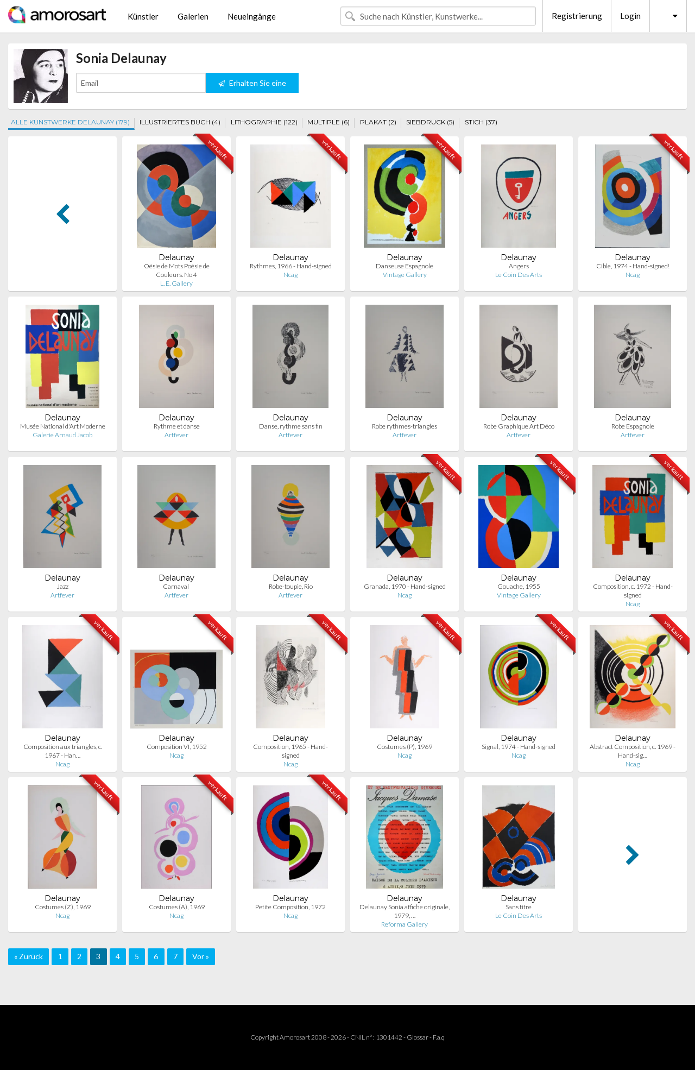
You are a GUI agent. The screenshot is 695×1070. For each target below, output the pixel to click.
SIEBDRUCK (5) (430, 122)
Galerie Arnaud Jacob (62, 435)
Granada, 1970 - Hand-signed (405, 586)
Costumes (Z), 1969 (63, 907)
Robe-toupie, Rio (291, 586)
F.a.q (439, 1037)
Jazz (62, 586)
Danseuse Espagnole (404, 266)
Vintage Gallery (405, 274)
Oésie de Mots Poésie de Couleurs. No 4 (177, 270)
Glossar (417, 1037)
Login (630, 16)
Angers (519, 266)
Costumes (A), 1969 (177, 907)
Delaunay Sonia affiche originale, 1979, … (404, 911)
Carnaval (176, 586)
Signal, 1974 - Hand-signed (518, 746)
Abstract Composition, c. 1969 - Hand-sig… (632, 750)
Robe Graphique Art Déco (518, 426)
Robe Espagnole (632, 426)
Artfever (176, 435)
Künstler (143, 16)
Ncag (290, 274)
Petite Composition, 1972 (290, 907)
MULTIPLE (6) (328, 122)
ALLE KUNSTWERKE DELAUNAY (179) (70, 122)
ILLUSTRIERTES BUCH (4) (180, 122)
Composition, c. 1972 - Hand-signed (633, 590)
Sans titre (519, 907)
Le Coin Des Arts (518, 274)
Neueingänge (252, 16)
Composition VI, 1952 (177, 746)
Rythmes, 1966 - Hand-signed (291, 266)
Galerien (193, 16)
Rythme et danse (177, 426)
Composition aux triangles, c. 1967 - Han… (62, 750)
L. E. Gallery (176, 283)
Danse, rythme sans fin (291, 426)
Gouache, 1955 (518, 586)
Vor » (200, 956)
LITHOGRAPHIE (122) (264, 122)
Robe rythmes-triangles (404, 426)
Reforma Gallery (404, 924)
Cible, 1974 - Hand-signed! (632, 266)
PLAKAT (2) (378, 122)
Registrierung (577, 16)
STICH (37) (481, 122)
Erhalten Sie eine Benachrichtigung (252, 85)
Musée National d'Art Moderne (62, 426)
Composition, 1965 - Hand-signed (290, 750)
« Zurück (28, 956)
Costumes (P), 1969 (404, 746)
